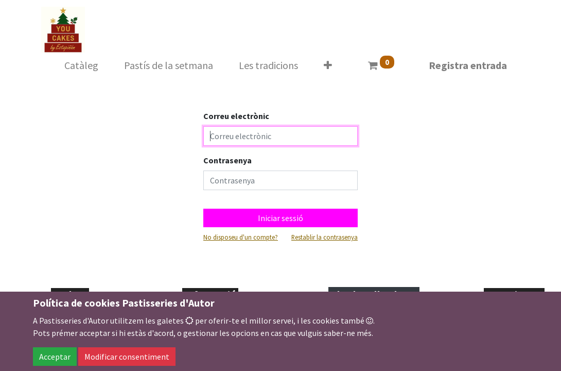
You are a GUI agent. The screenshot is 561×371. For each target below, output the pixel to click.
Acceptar (55, 356)
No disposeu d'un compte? (240, 237)
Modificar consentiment (126, 356)
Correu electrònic (236, 116)
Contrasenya (227, 160)
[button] (328, 65)
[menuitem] (81, 65)
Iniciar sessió (280, 218)
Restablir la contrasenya (324, 237)
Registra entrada (468, 65)
